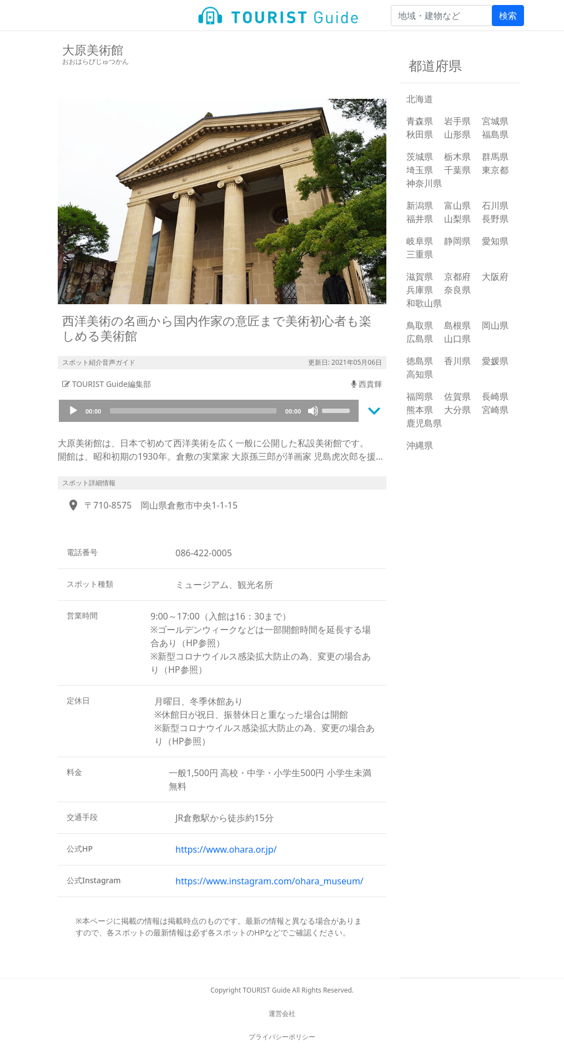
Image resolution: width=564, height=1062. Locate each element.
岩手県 (457, 121)
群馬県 (495, 156)
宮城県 (495, 121)
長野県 (495, 219)
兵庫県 (419, 290)
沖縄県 (419, 445)
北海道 (419, 99)
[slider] (193, 411)
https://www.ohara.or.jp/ (226, 849)
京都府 (457, 276)
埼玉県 (419, 170)
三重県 (419, 254)
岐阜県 (419, 241)
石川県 (495, 205)
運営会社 (282, 1013)
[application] (209, 411)
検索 (508, 15)
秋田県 (419, 134)
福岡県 (419, 396)
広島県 (419, 339)
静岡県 (457, 241)
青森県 (419, 121)
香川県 (457, 361)
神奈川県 (424, 183)
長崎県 (495, 396)
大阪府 (495, 276)
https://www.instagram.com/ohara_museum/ (269, 881)
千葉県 (457, 170)
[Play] (73, 410)
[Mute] (313, 410)
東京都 (495, 170)
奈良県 (457, 290)
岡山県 (495, 325)
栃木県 (457, 156)
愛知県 (495, 241)
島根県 (457, 325)
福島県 (495, 134)
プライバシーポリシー (282, 1036)
